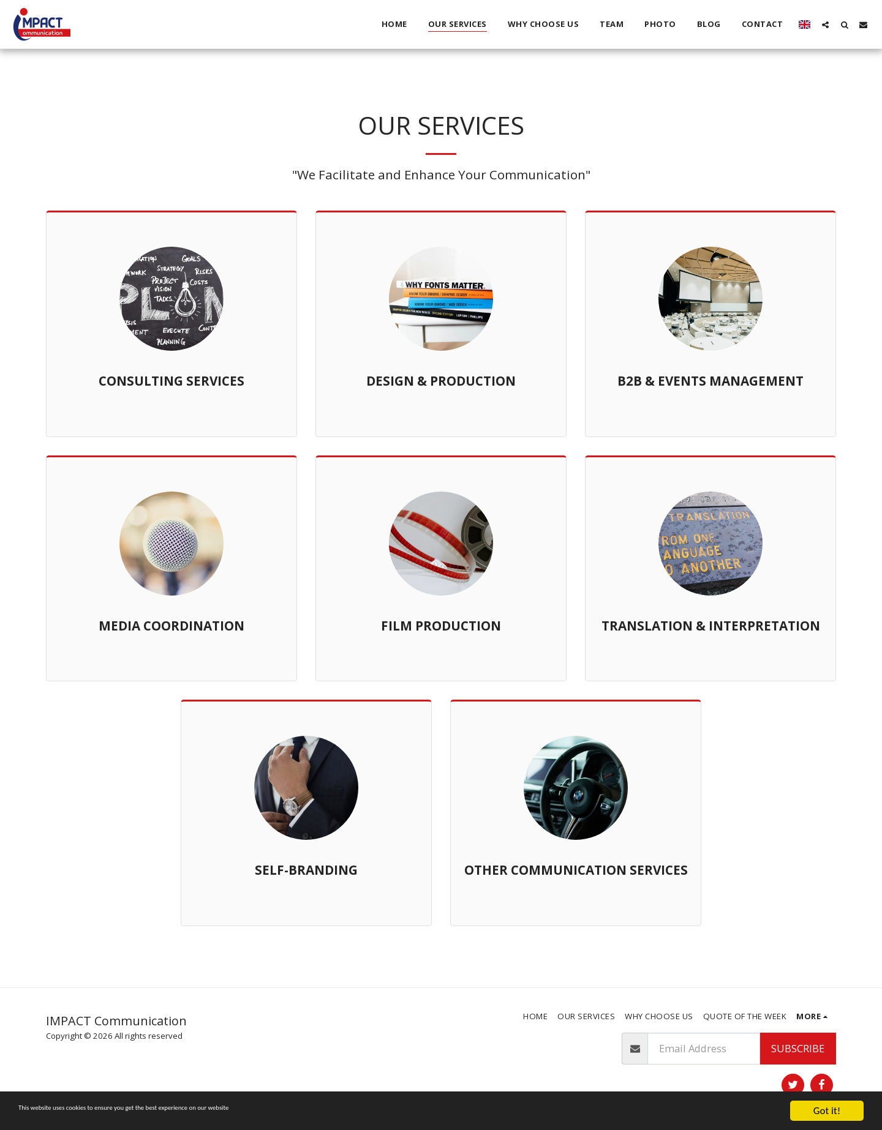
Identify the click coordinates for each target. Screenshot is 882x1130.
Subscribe (797, 1048)
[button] (825, 24)
